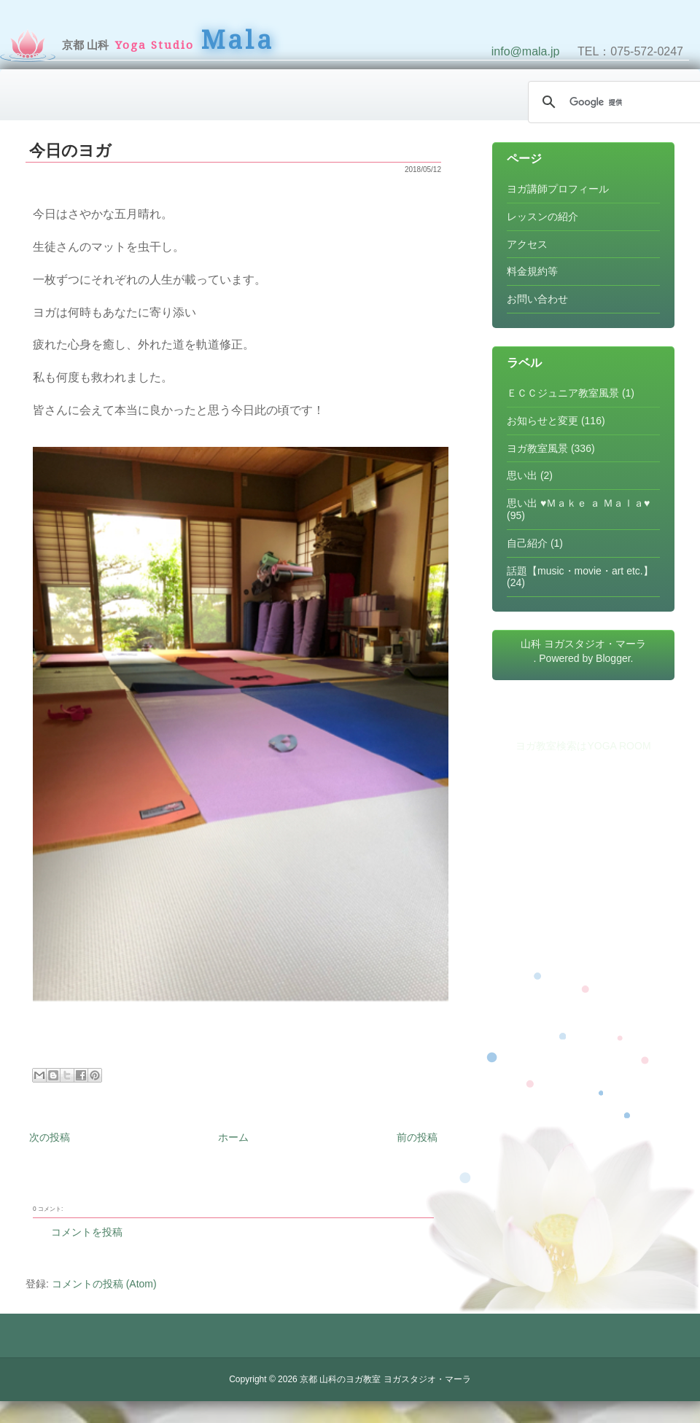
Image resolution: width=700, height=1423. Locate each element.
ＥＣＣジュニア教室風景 (563, 393)
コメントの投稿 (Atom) (104, 1284)
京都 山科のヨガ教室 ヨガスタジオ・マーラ (385, 1379)
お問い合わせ (537, 299)
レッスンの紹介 (542, 216)
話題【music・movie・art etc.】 (580, 571)
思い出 (522, 475)
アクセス (527, 244)
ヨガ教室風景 (537, 448)
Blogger (613, 658)
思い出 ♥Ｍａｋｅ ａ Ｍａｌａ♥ (578, 503)
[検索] (620, 102)
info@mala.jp (525, 51)
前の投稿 (417, 1137)
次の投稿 (49, 1137)
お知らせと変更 (542, 420)
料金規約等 (532, 271)
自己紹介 (527, 543)
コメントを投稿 (86, 1232)
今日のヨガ (70, 150)
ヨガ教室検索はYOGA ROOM (583, 746)
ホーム (233, 1137)
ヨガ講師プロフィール (558, 189)
